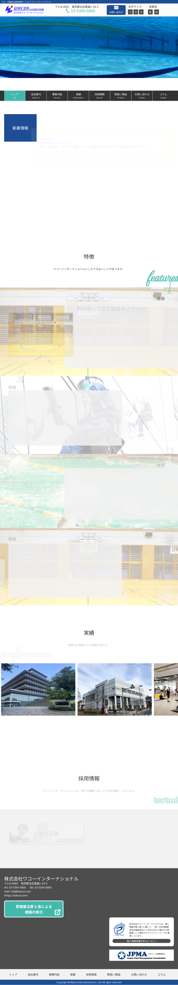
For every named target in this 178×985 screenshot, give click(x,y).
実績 (78, 95)
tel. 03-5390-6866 (15, 887)
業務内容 (57, 95)
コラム (163, 95)
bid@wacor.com (21, 891)
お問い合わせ (116, 10)
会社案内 (36, 95)
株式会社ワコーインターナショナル (41, 878)
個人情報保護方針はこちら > (141, 941)
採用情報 (99, 95)
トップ (14, 95)
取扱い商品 (120, 95)
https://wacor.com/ (16, 895)
